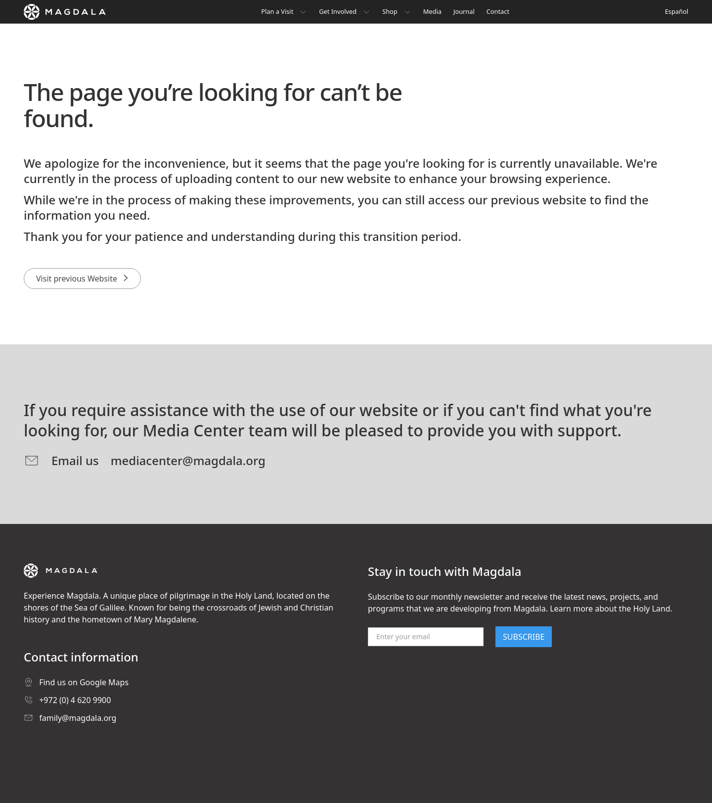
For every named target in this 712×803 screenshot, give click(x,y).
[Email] (426, 636)
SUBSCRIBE (523, 636)
